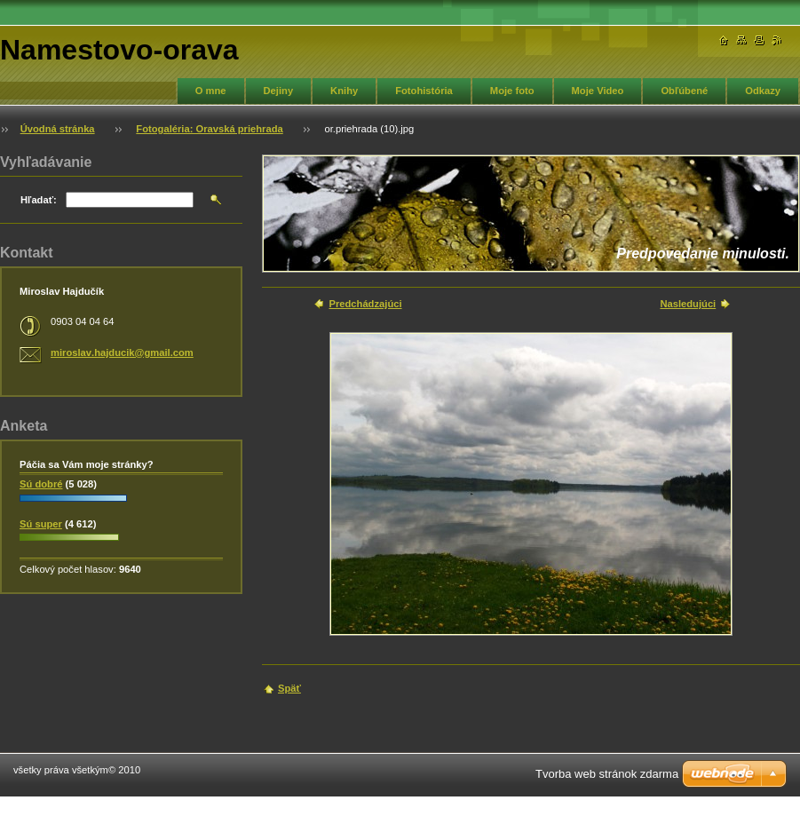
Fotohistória (424, 90)
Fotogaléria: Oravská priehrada (209, 128)
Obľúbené (684, 90)
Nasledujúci (688, 303)
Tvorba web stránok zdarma (606, 773)
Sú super (41, 524)
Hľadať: (38, 199)
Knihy (344, 90)
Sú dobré (41, 484)
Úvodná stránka (57, 128)
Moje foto (512, 90)
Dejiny (279, 90)
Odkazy (762, 90)
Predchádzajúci (365, 303)
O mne (210, 90)
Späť (289, 688)
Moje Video (598, 90)
